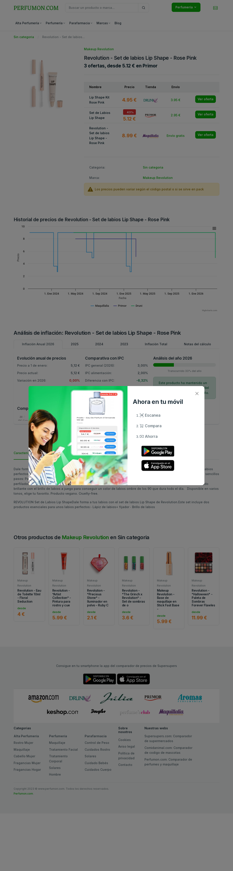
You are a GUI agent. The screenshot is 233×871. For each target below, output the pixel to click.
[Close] (197, 393)
